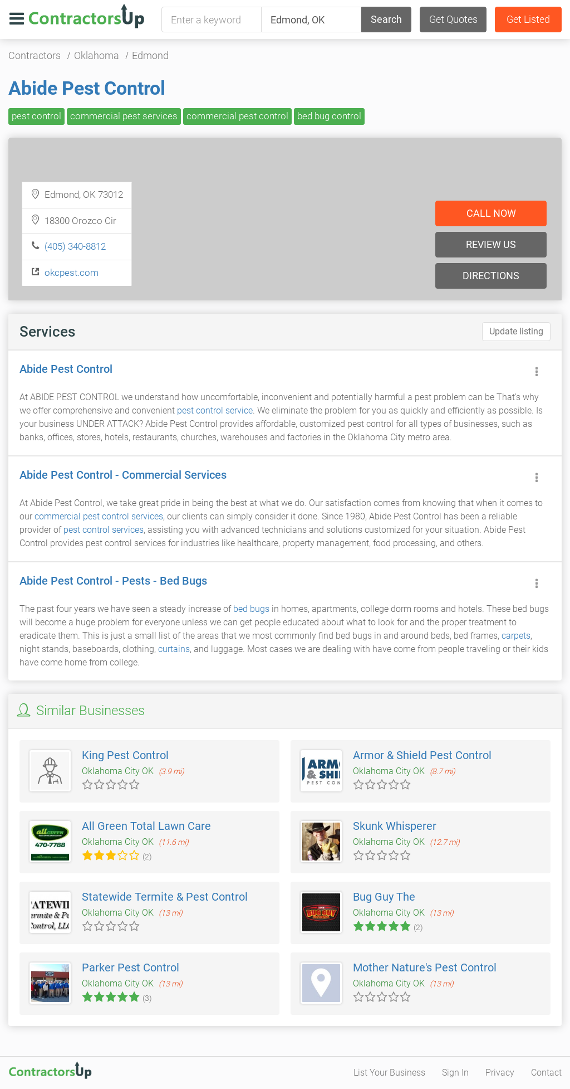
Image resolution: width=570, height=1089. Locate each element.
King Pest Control (125, 755)
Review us (491, 244)
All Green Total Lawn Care (146, 826)
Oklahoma (96, 55)
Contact (546, 1072)
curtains (174, 649)
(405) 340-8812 (75, 246)
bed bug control (329, 115)
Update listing (516, 331)
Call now (491, 213)
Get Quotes (453, 19)
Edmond (150, 55)
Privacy (499, 1072)
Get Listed (528, 19)
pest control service (215, 410)
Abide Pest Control (86, 88)
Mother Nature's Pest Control (425, 967)
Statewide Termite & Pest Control (165, 896)
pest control (36, 115)
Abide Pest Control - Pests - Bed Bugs (113, 580)
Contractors (34, 55)
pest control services (103, 529)
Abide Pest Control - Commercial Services (123, 475)
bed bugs (251, 609)
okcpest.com (72, 272)
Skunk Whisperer (394, 826)
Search (386, 19)
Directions (491, 275)
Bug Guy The (384, 896)
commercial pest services (124, 115)
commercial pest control (237, 115)
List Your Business (389, 1072)
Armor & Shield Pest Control (422, 755)
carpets (516, 635)
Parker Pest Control (130, 967)
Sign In (455, 1072)
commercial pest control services (99, 516)
